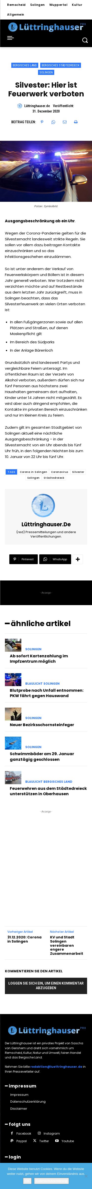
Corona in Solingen (33, 472)
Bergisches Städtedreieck (60, 65)
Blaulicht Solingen (42, 683)
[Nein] (85, 1176)
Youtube (68, 1141)
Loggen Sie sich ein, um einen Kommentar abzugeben (46, 985)
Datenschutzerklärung (51, 1181)
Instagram (52, 1133)
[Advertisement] (46, 860)
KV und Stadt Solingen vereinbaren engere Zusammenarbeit (66, 945)
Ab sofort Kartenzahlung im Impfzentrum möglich (39, 658)
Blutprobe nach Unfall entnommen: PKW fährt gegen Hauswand (46, 693)
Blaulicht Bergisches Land (48, 781)
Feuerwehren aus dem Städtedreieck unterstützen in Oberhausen (48, 791)
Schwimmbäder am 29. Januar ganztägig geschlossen (42, 756)
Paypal (21, 1141)
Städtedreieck (54, 478)
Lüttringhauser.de (37, 106)
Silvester (78, 472)
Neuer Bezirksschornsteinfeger (42, 725)
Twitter (44, 1141)
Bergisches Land (24, 65)
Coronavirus (59, 472)
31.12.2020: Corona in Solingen (24, 939)
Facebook (23, 1133)
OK (27, 1181)
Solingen (46, 72)
